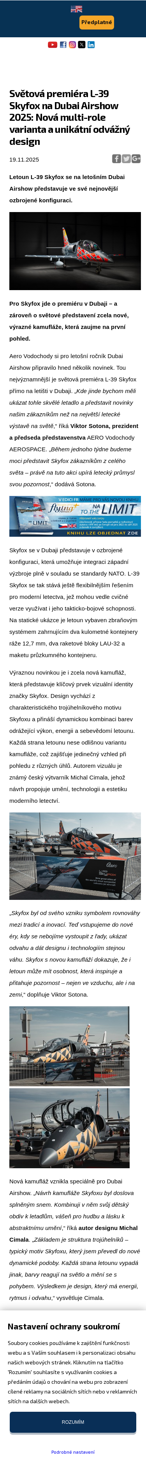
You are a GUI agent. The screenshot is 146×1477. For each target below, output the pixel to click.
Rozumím (73, 1422)
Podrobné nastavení (73, 1451)
